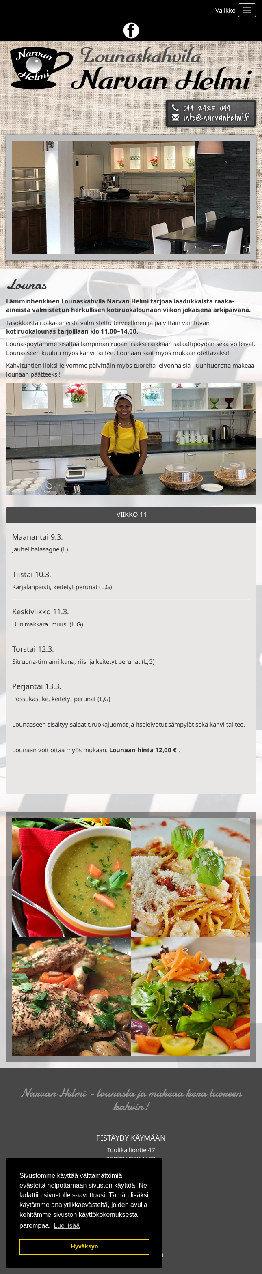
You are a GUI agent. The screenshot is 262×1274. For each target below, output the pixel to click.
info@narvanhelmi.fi (216, 117)
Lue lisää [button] (67, 1225)
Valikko (225, 10)
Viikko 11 (132, 514)
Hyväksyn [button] (84, 1246)
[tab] (131, 515)
